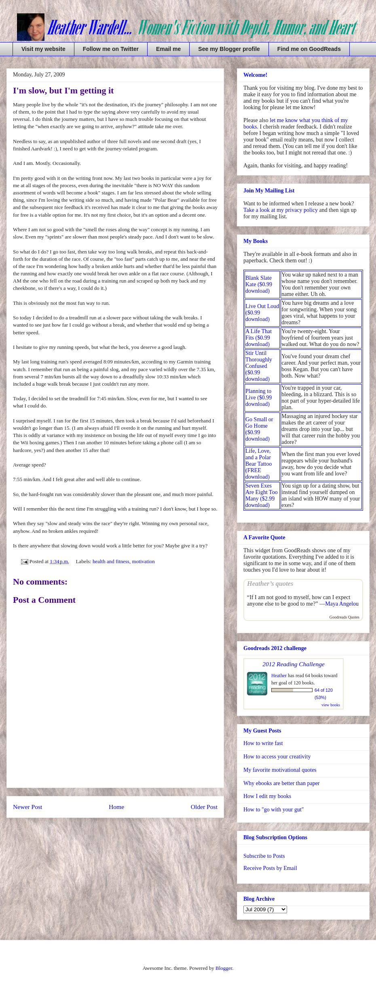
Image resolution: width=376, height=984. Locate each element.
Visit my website (43, 49)
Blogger (223, 968)
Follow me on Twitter (111, 49)
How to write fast (263, 743)
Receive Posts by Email (270, 868)
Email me (168, 49)
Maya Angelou (342, 604)
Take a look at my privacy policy (280, 210)
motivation (143, 561)
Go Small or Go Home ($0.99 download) (259, 429)
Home (116, 806)
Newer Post (27, 806)
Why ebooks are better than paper (281, 783)
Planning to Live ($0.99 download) (258, 397)
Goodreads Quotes (344, 617)
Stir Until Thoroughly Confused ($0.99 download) (258, 366)
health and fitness (111, 561)
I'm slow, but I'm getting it (63, 90)
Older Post (204, 806)
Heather (279, 675)
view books (330, 705)
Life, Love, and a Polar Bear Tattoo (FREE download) (258, 464)
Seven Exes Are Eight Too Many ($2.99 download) (261, 495)
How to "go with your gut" (273, 810)
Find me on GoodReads (309, 49)
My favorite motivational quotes (280, 770)
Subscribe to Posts (264, 856)
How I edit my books (267, 796)
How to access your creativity (277, 757)
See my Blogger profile (229, 49)
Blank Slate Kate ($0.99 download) (258, 284)
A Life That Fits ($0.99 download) (258, 337)
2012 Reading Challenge (293, 664)
